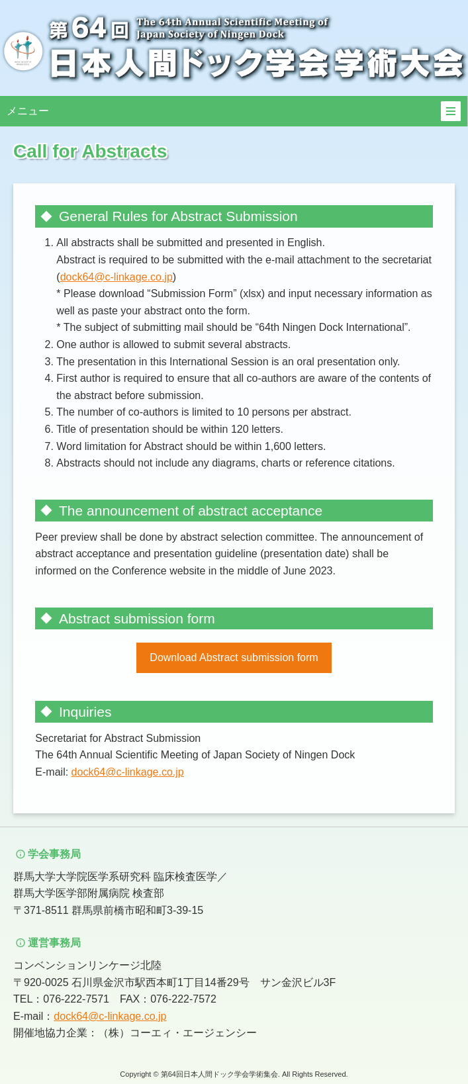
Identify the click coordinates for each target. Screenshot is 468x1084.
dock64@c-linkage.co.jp (116, 277)
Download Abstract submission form (234, 657)
